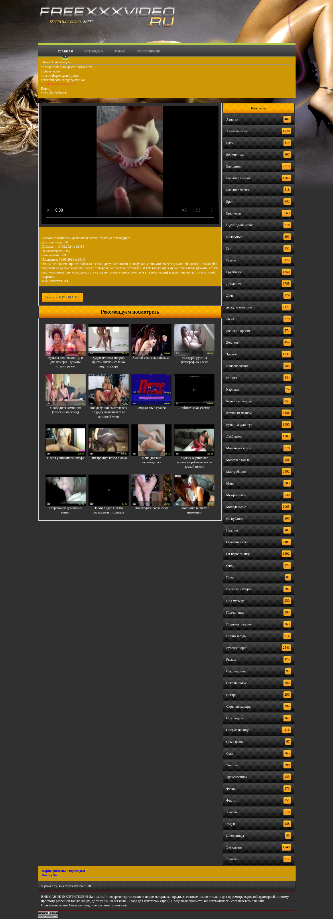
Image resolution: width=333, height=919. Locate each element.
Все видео (93, 51)
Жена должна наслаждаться (151, 460)
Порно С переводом (56, 62)
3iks (61, 886)
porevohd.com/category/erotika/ (63, 80)
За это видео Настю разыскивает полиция (108, 510)
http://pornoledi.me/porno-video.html (66, 67)
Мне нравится (55, 281)
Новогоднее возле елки (151, 508)
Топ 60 (120, 51)
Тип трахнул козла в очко (108, 458)
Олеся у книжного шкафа (65, 458)
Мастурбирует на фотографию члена (194, 360)
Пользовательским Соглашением (65, 905)
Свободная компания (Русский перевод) (65, 410)
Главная (65, 51)
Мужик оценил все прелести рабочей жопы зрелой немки (194, 462)
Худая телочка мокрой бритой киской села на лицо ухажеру (108, 362)
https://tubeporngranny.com (60, 76)
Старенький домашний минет (65, 510)
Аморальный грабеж (151, 408)
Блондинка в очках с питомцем (194, 510)
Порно (45, 88)
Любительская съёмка (194, 408)
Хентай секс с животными (151, 358)
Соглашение (148, 51)
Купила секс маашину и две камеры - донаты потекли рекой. (65, 362)
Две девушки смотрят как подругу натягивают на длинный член (108, 412)
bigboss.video (50, 71)
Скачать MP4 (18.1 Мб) (63, 297)
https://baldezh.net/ (54, 93)
